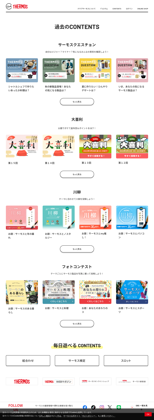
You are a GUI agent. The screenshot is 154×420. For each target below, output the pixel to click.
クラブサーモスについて (86, 8)
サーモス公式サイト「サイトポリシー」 (80, 416)
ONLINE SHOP (142, 8)
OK (148, 414)
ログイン (129, 8)
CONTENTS (116, 8)
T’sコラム (104, 8)
